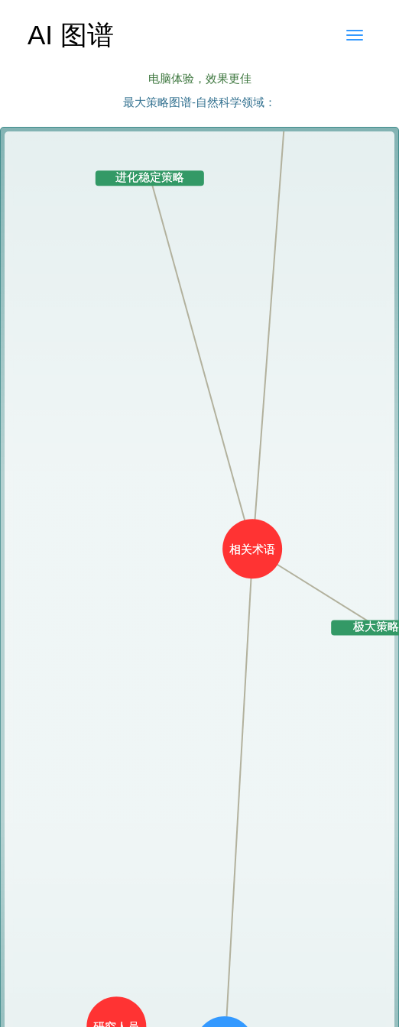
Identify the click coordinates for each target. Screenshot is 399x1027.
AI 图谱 (71, 35)
